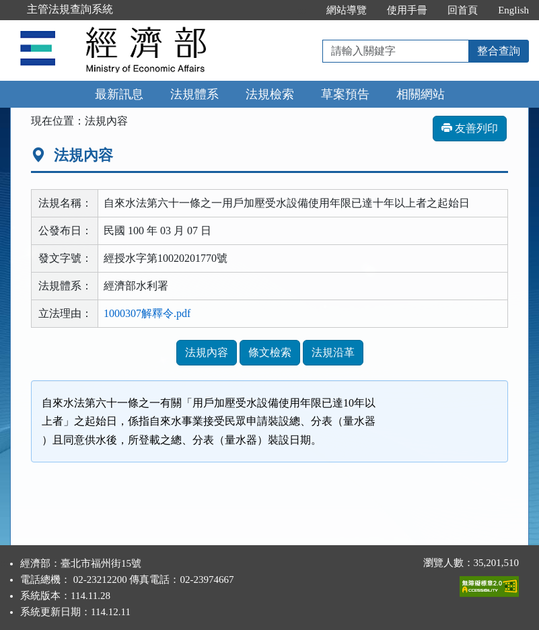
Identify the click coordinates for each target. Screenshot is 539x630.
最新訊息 (119, 94)
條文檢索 (269, 352)
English (513, 10)
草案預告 (345, 94)
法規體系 (194, 94)
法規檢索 (270, 94)
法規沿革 (333, 352)
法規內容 (206, 352)
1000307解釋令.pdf (147, 313)
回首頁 (462, 10)
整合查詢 (498, 51)
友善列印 (469, 128)
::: (302, 10)
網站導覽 (346, 10)
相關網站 (420, 94)
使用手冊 (407, 10)
